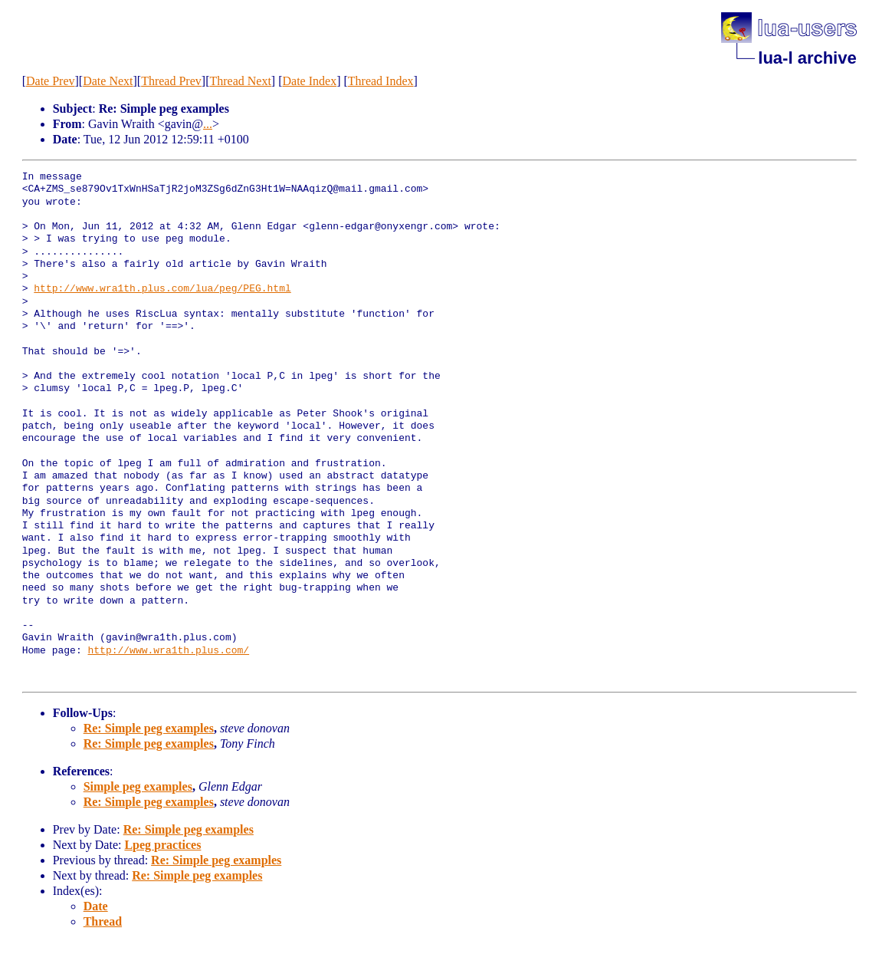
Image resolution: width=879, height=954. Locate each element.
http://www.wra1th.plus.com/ (168, 651)
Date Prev (50, 80)
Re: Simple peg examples (149, 728)
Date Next (108, 80)
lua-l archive (807, 57)
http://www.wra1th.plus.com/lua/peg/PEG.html (162, 289)
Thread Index (381, 80)
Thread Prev (171, 80)
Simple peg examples (138, 786)
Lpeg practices (162, 844)
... (207, 123)
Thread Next (240, 80)
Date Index (310, 80)
